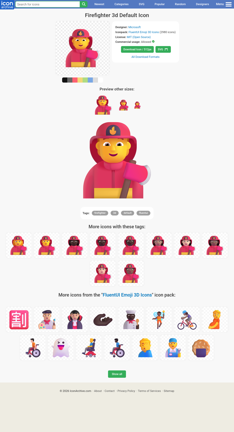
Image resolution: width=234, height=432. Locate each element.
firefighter (100, 212)
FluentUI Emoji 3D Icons (144, 32)
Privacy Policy (126, 391)
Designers (202, 4)
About (98, 391)
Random (180, 4)
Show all (117, 374)
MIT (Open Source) (139, 37)
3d (114, 212)
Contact (110, 391)
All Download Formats (145, 57)
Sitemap (169, 391)
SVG (141, 4)
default (128, 212)
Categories (122, 4)
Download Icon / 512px (137, 49)
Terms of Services (149, 391)
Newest (99, 4)
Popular (160, 4)
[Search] (84, 4)
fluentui (143, 212)
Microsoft (134, 27)
